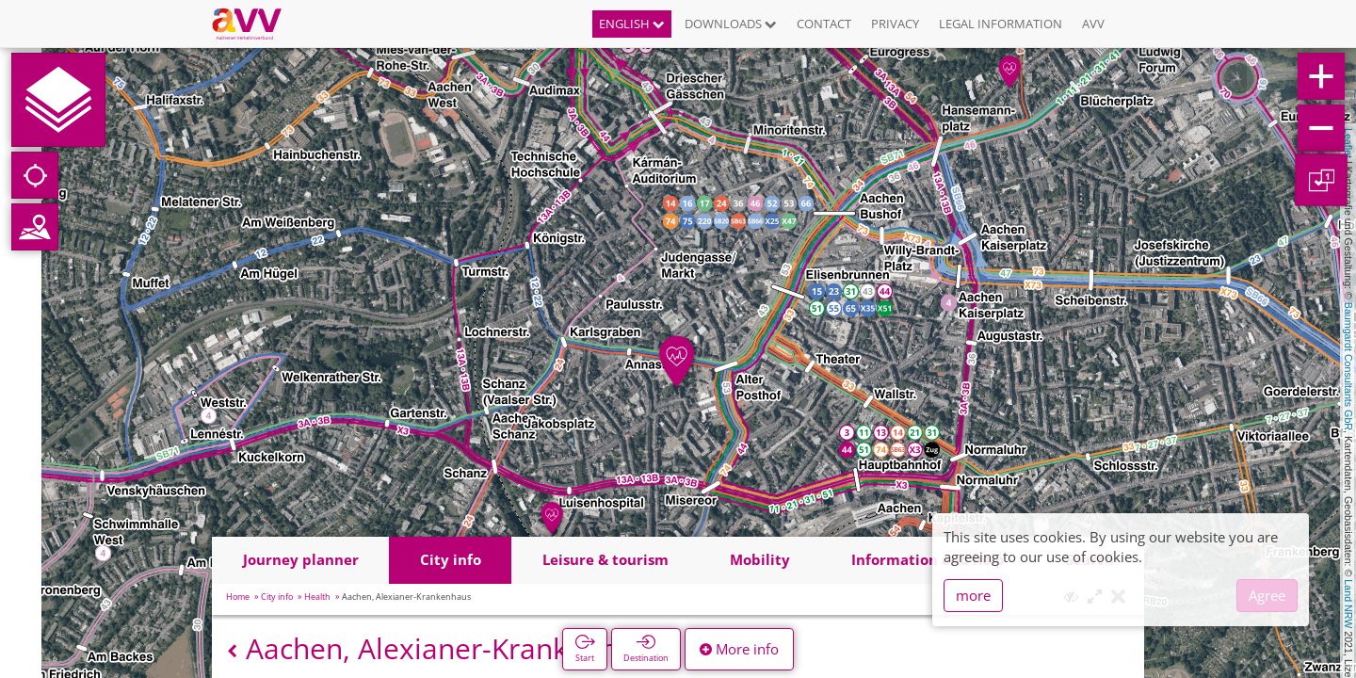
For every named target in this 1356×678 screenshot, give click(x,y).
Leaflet (1348, 143)
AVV (1093, 23)
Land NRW (1348, 603)
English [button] (632, 23)
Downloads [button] (731, 23)
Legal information (1000, 23)
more (973, 595)
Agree (1267, 595)
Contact (824, 23)
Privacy (895, 23)
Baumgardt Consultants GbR (1348, 366)
